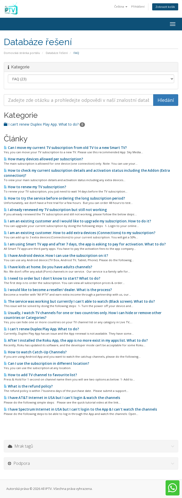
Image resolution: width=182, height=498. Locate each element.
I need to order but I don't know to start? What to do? (52, 278)
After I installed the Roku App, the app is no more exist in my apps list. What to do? (76, 340)
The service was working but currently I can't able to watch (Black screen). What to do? (79, 301)
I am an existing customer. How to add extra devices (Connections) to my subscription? (79, 233)
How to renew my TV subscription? (35, 187)
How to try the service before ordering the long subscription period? (64, 198)
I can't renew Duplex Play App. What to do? (44, 124)
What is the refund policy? (28, 386)
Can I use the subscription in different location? (46, 363)
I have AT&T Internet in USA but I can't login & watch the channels (62, 397)
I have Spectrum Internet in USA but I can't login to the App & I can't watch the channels (80, 409)
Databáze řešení (57, 53)
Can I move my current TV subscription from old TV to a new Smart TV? (65, 147)
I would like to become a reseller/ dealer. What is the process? (58, 290)
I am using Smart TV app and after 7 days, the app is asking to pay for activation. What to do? (85, 244)
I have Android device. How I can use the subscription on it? (56, 255)
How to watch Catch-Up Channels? (35, 352)
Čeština (120, 6)
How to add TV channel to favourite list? (40, 375)
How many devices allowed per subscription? (43, 159)
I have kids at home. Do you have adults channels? (48, 267)
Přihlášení (138, 6)
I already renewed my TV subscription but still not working (55, 209)
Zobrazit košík (165, 7)
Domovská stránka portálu (22, 53)
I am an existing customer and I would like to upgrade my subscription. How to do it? (77, 221)
